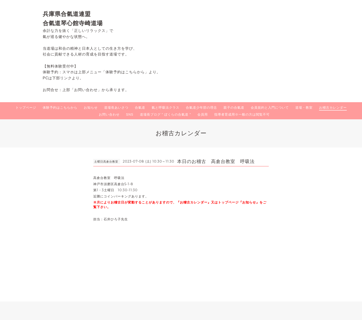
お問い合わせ (109, 114)
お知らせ (91, 107)
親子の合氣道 (233, 107)
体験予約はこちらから (60, 107)
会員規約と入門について (270, 107)
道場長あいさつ (116, 107)
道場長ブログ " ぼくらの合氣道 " (165, 114)
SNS (129, 114)
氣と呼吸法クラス (165, 107)
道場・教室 (304, 107)
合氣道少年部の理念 (201, 107)
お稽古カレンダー (333, 107)
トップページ (25, 107)
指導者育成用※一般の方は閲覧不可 (242, 114)
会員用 (202, 114)
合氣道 (140, 107)
